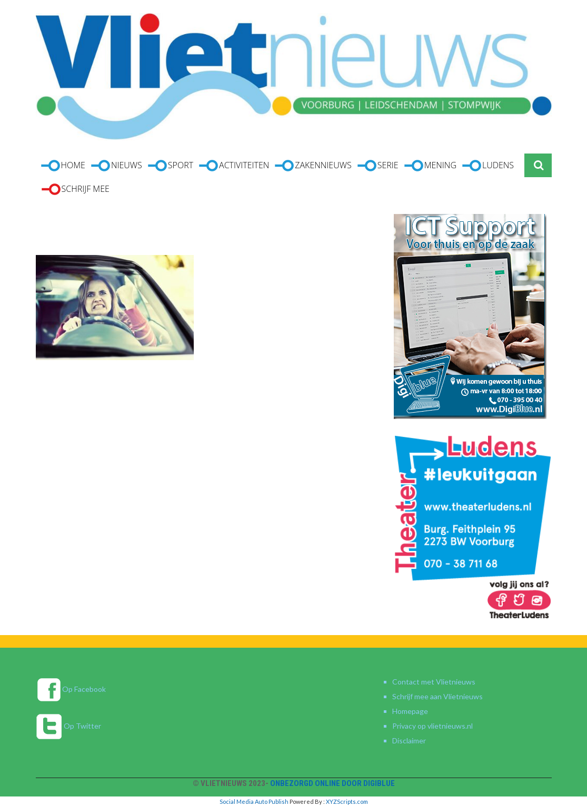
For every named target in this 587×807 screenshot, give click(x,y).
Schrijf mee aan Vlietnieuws (437, 696)
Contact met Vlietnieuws (433, 681)
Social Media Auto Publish (254, 801)
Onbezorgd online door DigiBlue (332, 783)
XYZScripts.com (347, 801)
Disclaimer (409, 740)
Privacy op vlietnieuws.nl (432, 725)
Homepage (410, 711)
